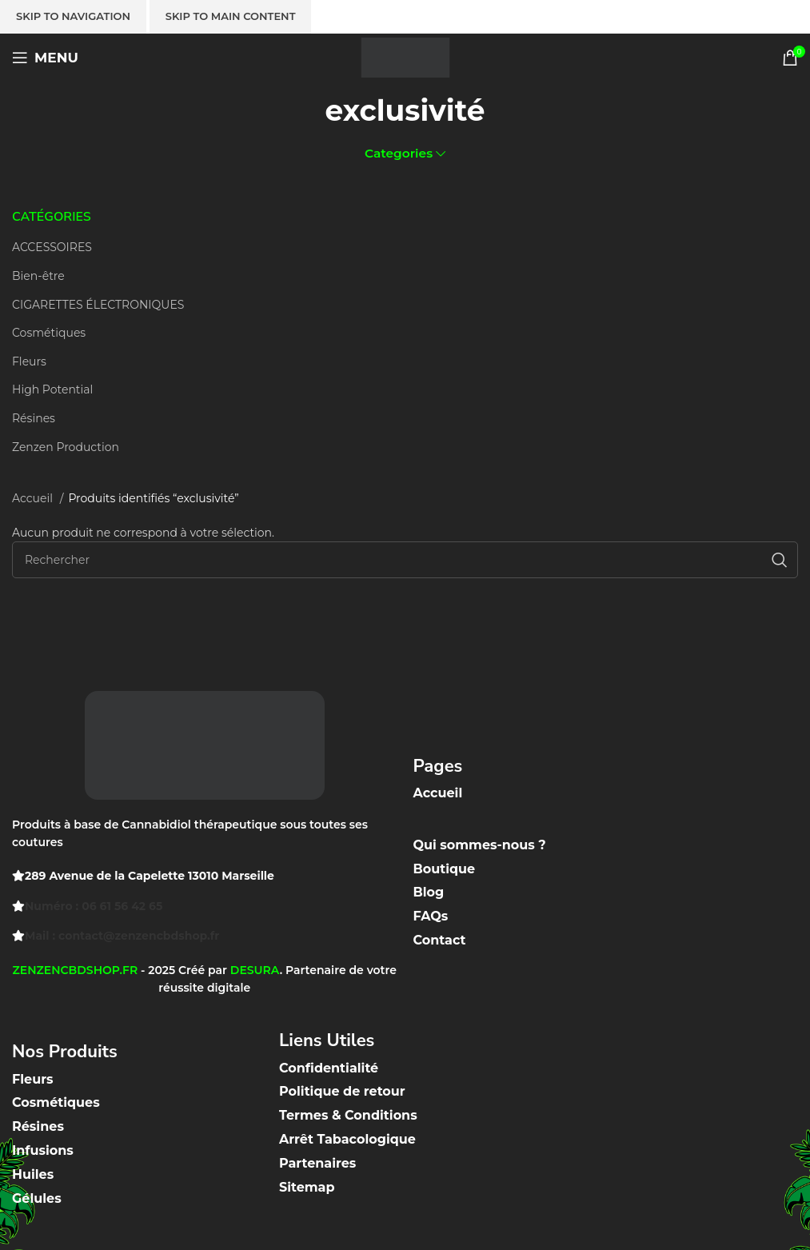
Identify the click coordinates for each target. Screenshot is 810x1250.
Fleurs (29, 361)
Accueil (34, 498)
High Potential (52, 389)
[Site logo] (405, 57)
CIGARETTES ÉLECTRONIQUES (98, 305)
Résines (33, 418)
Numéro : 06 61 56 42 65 (93, 906)
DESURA (255, 970)
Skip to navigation (73, 16)
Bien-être (38, 276)
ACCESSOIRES (52, 247)
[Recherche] (405, 559)
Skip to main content (231, 16)
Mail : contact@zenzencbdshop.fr (122, 936)
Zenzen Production (65, 447)
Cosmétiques (49, 332)
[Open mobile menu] (45, 58)
